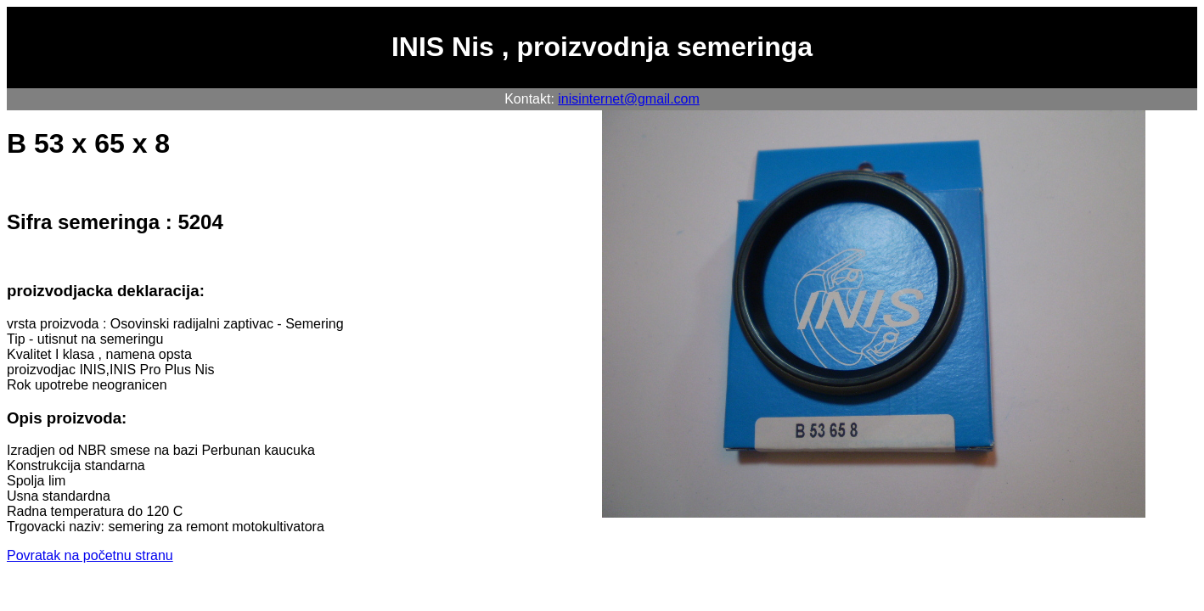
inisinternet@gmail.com (629, 99)
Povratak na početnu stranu (90, 555)
